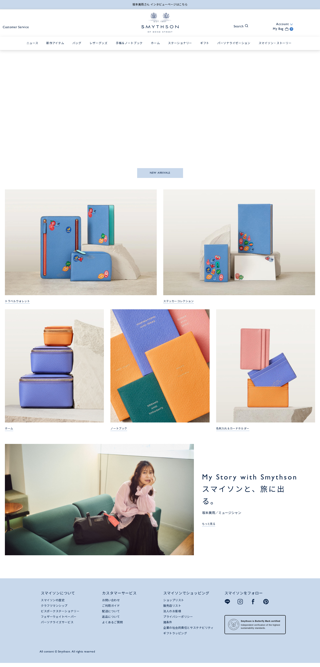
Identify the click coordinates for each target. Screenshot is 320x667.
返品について (111, 619)
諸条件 (167, 625)
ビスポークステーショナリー (60, 614)
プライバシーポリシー (178, 619)
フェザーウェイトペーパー (59, 619)
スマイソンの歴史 (52, 603)
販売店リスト (172, 608)
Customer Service (29, 32)
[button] (222, 31)
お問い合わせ (111, 603)
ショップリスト (173, 603)
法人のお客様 (172, 614)
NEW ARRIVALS (160, 176)
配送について (111, 614)
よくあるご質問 (112, 625)
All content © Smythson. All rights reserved (67, 654)
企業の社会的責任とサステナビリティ (188, 630)
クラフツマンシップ (54, 608)
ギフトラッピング (175, 636)
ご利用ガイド (111, 608)
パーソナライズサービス (57, 625)
